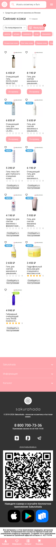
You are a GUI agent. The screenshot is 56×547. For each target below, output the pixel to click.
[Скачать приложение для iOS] (14, 521)
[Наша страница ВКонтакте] (16, 438)
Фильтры (37, 27)
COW (37, 34)
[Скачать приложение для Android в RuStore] (28, 499)
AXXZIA (7, 34)
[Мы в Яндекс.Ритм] (28, 438)
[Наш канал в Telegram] (39, 438)
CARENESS (27, 34)
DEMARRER (46, 34)
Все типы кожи (27, 43)
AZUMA (16, 34)
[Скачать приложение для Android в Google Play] (28, 521)
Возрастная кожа (11, 43)
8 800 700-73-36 (28, 425)
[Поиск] (13, 4)
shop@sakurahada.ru (28, 447)
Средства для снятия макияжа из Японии (22, 13)
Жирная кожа (41, 43)
